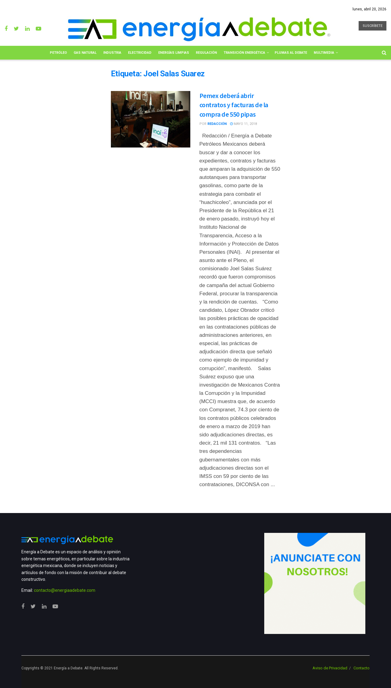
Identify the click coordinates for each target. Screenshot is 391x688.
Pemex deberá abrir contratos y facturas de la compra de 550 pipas (234, 105)
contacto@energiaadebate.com (64, 590)
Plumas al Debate (291, 53)
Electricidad (140, 53)
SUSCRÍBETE (372, 26)
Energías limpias (173, 53)
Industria (112, 53)
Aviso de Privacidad (329, 668)
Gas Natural (85, 53)
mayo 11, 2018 (243, 124)
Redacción (217, 124)
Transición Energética (244, 53)
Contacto (361, 668)
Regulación (206, 53)
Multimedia (324, 53)
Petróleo (58, 53)
